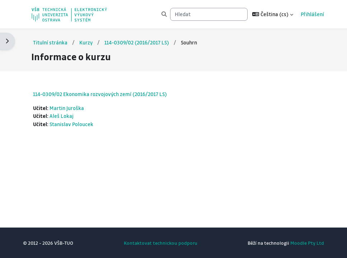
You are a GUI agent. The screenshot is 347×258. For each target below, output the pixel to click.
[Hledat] (209, 14)
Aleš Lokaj (62, 116)
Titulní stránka (50, 42)
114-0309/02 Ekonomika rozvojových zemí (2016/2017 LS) (100, 94)
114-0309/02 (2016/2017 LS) (136, 42)
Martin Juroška (67, 108)
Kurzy (86, 42)
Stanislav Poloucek (71, 124)
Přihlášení (312, 14)
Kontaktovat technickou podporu (160, 243)
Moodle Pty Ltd (307, 243)
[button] (273, 14)
